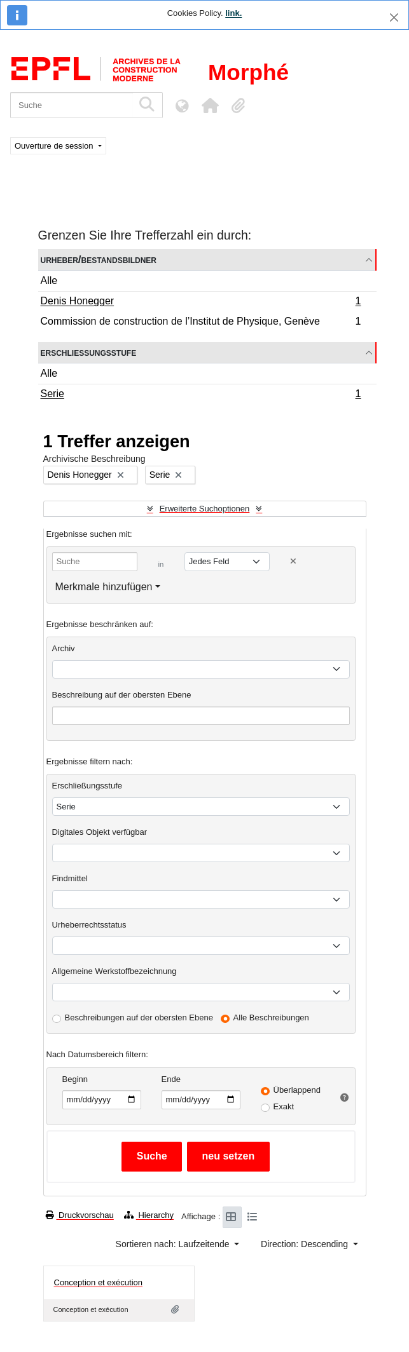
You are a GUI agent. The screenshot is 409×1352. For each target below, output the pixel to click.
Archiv (63, 648)
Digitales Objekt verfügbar (100, 832)
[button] (210, 105)
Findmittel (70, 878)
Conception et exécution (98, 1282)
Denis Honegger (200, 302)
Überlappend (297, 1090)
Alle (49, 280)
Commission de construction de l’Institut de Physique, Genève (200, 323)
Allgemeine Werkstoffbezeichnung (114, 971)
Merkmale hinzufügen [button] (104, 586)
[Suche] (71, 105)
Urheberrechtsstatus (89, 925)
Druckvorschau (80, 1215)
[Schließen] (394, 17)
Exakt (284, 1106)
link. (233, 13)
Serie (200, 395)
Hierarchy (149, 1215)
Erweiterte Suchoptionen (205, 508)
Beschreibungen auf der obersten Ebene (139, 1017)
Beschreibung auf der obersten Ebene (121, 695)
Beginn (75, 1079)
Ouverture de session (55, 146)
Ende (171, 1079)
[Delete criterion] (293, 561)
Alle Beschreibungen (271, 1017)
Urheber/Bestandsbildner (99, 260)
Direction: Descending (305, 1244)
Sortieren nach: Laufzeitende (174, 1244)
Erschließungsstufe (89, 352)
